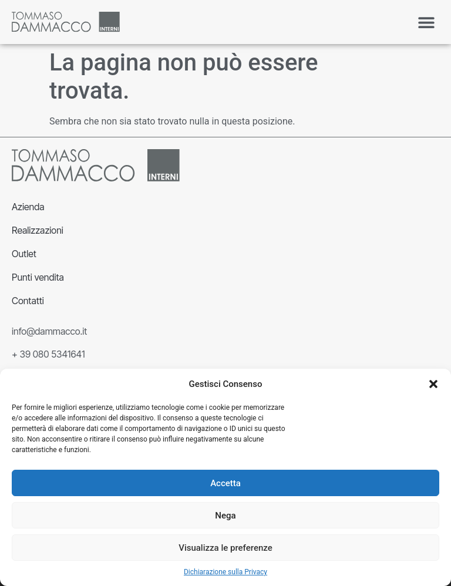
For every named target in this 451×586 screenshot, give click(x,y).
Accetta (225, 483)
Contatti (28, 301)
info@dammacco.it (49, 331)
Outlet (24, 254)
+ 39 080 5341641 (48, 354)
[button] (433, 384)
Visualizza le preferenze (225, 548)
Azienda (28, 207)
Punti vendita (38, 277)
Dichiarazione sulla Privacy (225, 572)
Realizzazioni (37, 230)
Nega (225, 515)
